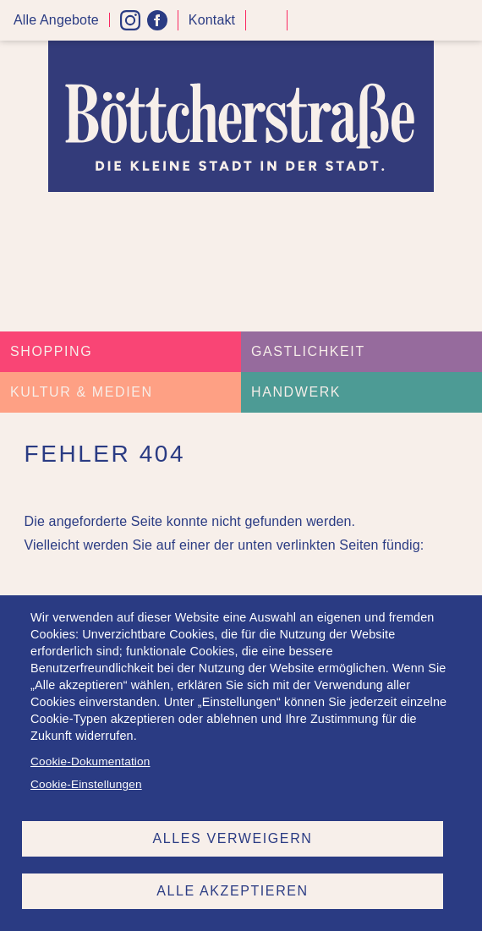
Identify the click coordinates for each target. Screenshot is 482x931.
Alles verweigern (233, 838)
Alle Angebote (56, 20)
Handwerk (296, 392)
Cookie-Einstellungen (86, 784)
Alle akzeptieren (232, 891)
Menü (463, 21)
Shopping (51, 351)
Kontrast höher (266, 26)
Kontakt (212, 20)
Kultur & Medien (81, 392)
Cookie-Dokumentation (90, 761)
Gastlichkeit (308, 351)
